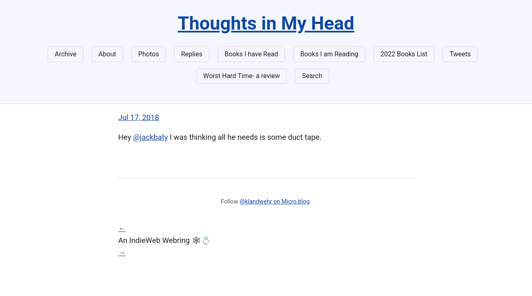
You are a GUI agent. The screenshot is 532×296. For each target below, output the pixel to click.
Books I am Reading (329, 54)
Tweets (460, 54)
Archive (65, 54)
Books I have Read (251, 54)
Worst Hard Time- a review (241, 76)
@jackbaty (150, 137)
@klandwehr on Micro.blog (275, 201)
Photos (148, 54)
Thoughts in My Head (266, 23)
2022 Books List (404, 54)
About (107, 54)
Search (312, 76)
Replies (191, 54)
